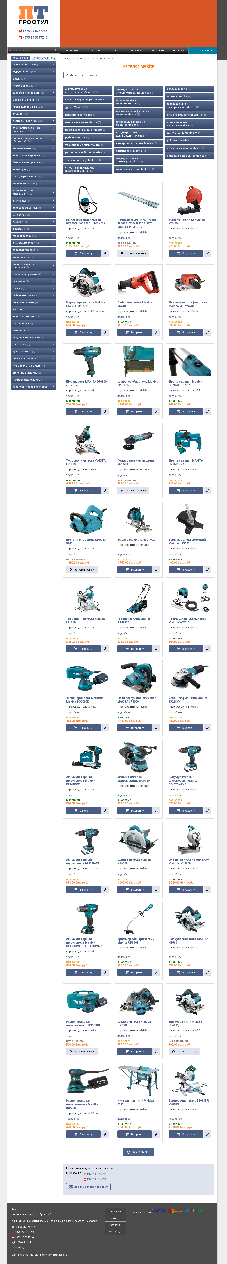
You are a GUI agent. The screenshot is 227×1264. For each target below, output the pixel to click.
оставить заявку (136, 253)
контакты (158, 50)
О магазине (115, 1211)
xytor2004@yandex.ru (24, 1242)
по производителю (44, 57)
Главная (68, 58)
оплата (116, 50)
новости (178, 50)
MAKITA (93, 311)
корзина (206, 50)
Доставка (114, 1225)
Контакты (114, 1231)
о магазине (96, 50)
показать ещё (141, 1152)
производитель (98, 58)
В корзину (86, 253)
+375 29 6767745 (33, 31)
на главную (72, 50)
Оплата (113, 1218)
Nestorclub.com (59, 1254)
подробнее (72, 237)
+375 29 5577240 (33, 37)
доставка (136, 50)
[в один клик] (104, 253)
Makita (92, 228)
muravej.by (18, 1247)
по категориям (21, 57)
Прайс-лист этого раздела (82, 75)
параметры (81, 58)
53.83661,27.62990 (25, 1226)
